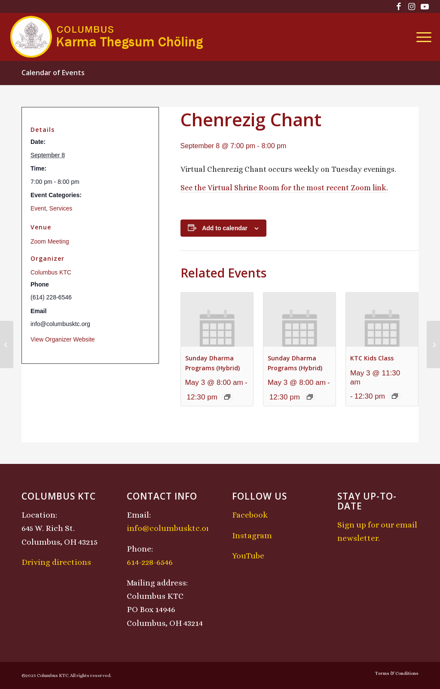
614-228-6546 (150, 562)
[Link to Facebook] (399, 6)
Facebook (250, 514)
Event (38, 208)
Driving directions (56, 562)
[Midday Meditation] (433, 344)
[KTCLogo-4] (107, 37)
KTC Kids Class (372, 358)
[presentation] (217, 320)
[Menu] (421, 37)
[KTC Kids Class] (6, 344)
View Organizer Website (63, 339)
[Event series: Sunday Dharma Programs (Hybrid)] (227, 396)
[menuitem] (421, 37)
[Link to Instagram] (412, 6)
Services (61, 208)
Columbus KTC (51, 272)
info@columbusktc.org (170, 528)
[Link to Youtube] (425, 6)
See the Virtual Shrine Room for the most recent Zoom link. (284, 187)
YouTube (248, 555)
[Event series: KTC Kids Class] (395, 396)
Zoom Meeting (50, 241)
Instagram (252, 535)
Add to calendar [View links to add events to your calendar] (225, 228)
